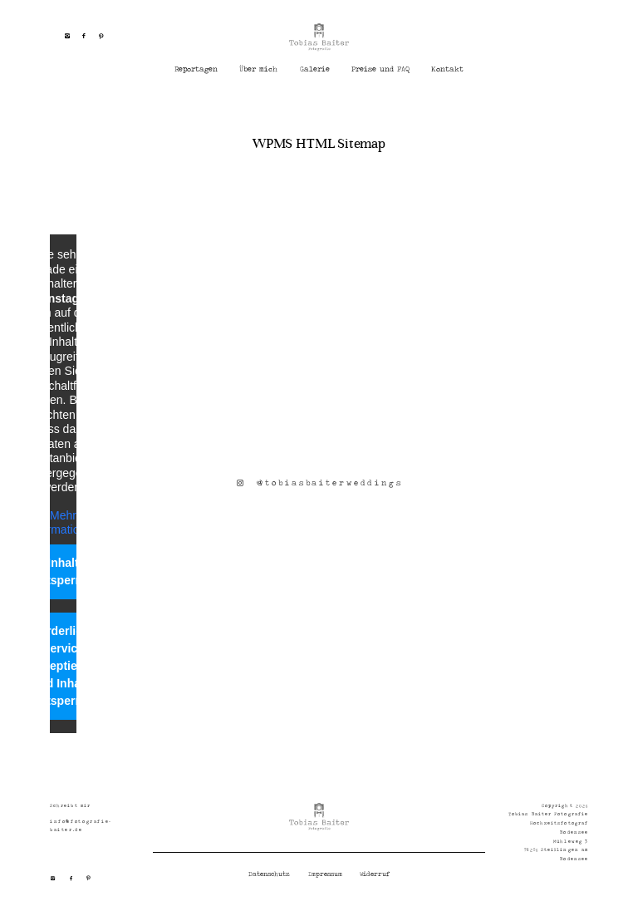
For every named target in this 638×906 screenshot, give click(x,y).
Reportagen (196, 69)
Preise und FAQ (380, 69)
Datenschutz (269, 874)
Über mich (258, 69)
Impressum (325, 874)
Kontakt (447, 69)
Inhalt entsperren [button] (63, 571)
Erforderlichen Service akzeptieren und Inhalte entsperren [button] (63, 665)
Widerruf (375, 874)
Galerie (315, 69)
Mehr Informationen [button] (63, 523)
